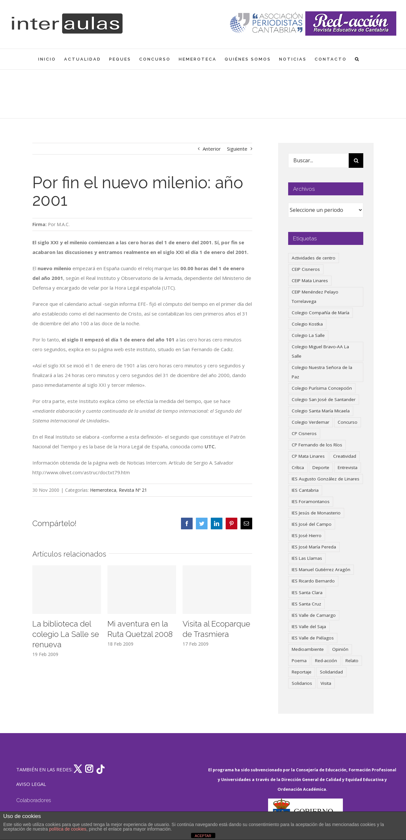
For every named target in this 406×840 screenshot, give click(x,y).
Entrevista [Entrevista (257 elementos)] (347, 467)
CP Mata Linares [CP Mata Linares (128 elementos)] (308, 456)
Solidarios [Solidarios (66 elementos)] (302, 683)
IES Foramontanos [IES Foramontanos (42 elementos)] (311, 501)
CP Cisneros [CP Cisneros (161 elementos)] (304, 433)
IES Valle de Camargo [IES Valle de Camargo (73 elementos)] (314, 615)
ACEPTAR (203, 836)
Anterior (212, 148)
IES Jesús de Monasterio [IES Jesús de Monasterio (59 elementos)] (316, 513)
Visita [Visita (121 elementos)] (326, 683)
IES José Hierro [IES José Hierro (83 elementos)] (306, 535)
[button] (357, 59)
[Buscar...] (318, 160)
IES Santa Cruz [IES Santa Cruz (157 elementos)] (306, 604)
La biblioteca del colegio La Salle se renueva (65, 634)
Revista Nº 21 (133, 490)
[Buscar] (356, 160)
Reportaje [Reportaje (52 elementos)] (301, 672)
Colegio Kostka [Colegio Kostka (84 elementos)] (307, 324)
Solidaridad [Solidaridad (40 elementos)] (331, 672)
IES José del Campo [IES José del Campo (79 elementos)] (312, 524)
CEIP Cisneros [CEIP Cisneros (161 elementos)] (306, 269)
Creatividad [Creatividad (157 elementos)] (344, 456)
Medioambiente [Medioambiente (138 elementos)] (308, 649)
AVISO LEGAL (31, 784)
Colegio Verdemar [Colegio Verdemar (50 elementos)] (310, 422)
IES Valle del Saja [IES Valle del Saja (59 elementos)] (309, 626)
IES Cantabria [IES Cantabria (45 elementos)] (305, 490)
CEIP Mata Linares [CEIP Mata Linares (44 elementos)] (310, 280)
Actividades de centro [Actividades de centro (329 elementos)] (313, 258)
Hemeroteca (103, 490)
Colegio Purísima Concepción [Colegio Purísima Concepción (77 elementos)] (322, 388)
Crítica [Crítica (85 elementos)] (298, 467)
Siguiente (237, 148)
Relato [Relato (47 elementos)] (351, 660)
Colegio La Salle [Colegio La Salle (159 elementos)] (308, 335)
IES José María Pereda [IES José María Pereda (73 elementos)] (314, 547)
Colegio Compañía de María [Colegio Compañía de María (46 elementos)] (320, 313)
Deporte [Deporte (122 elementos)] (320, 467)
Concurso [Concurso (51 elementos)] (347, 422)
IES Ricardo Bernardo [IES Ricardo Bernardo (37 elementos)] (313, 581)
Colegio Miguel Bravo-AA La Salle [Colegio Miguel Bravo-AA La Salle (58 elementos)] (320, 351)
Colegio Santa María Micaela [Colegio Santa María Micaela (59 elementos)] (321, 411)
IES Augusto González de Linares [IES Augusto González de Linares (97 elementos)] (325, 479)
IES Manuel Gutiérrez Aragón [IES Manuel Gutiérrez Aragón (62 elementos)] (321, 569)
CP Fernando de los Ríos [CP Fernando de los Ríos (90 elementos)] (317, 445)
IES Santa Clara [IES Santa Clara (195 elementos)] (307, 592)
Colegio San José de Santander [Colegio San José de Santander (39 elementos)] (323, 399)
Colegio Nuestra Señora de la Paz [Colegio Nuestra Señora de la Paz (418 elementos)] (322, 372)
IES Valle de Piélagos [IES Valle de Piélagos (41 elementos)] (313, 638)
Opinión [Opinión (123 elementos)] (340, 649)
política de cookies (67, 829)
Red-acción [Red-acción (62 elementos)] (326, 660)
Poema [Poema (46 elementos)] (299, 660)
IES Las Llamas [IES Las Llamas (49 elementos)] (307, 558)
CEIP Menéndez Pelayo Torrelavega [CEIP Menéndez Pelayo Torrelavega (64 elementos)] (315, 296)
